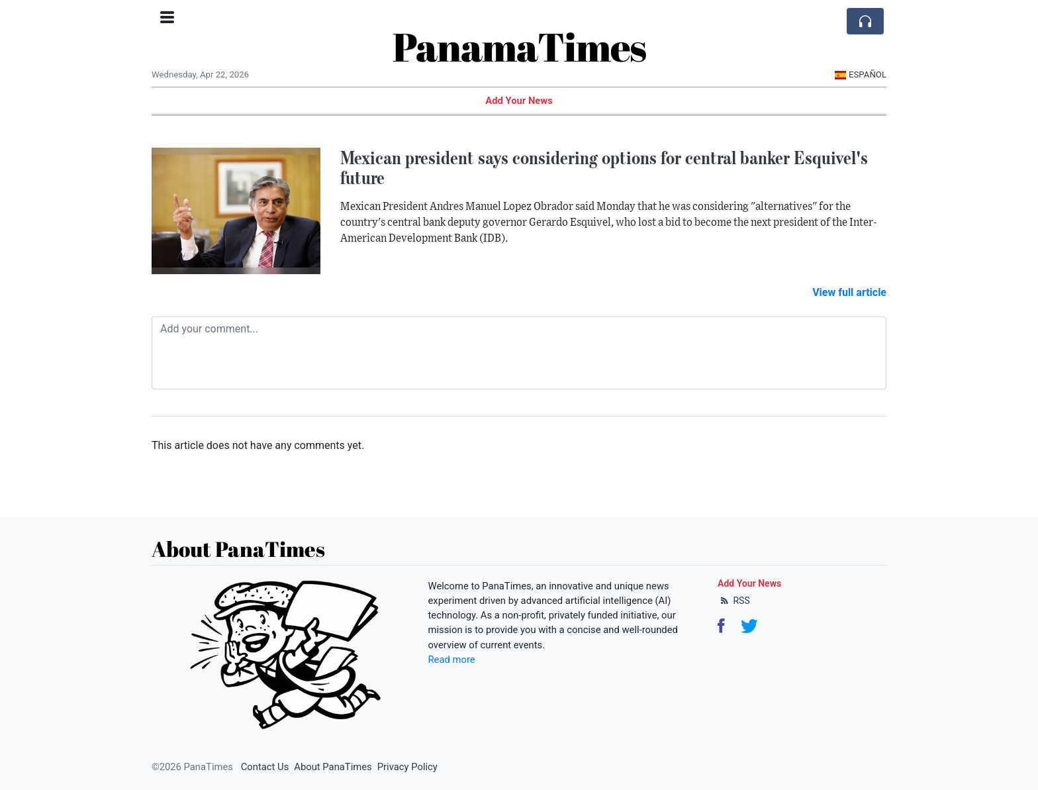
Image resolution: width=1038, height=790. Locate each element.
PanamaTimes (519, 46)
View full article (849, 292)
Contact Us (265, 767)
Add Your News (519, 101)
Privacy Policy (407, 767)
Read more (451, 660)
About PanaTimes (332, 767)
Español (860, 74)
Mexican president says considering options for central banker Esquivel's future (604, 167)
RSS (734, 600)
